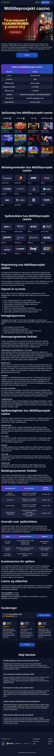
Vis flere (27, 644)
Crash (33, 118)
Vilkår (34, 743)
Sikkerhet (50, 741)
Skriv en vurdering (44, 615)
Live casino (20, 118)
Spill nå (27, 55)
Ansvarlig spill (36, 739)
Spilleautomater (46, 118)
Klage (49, 743)
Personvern (36, 741)
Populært (7, 118)
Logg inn (37, 2)
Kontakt (50, 739)
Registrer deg (45, 2)
